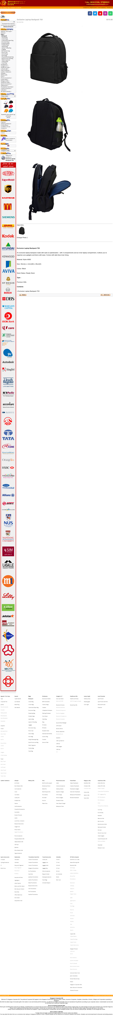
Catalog (4, 7)
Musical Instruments (19, 789)
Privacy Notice (4, 125)
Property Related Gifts (19, 799)
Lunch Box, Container (19, 787)
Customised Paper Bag (7, 40)
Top (1, 7)
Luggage (4, 49)
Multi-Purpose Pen (46, 766)
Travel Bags (44, 830)
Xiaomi (71, 866)
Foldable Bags (5, 45)
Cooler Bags (5, 39)
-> (3, 34)
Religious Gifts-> (5, 81)
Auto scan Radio (60, 698)
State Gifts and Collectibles (76, 907)
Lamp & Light (87, 695)
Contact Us (4, 128)
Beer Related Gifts (19, 762)
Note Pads (17, 839)
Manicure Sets (101, 785)
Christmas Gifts (87, 764)
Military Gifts (4, 75)
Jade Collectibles (73, 899)
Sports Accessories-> (6, 84)
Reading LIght (87, 700)
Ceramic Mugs (45, 702)
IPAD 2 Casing (73, 824)
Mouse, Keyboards (60, 721)
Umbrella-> (4, 90)
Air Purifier (17, 760)
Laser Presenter (101, 695)
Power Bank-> (4, 79)
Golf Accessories (18, 776)
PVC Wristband (101, 772)
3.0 (57, 736)
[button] (86, 7)
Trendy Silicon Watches (103, 776)
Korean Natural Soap (74, 901)
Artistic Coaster (101, 764)
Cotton (2, 725)
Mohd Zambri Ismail (74, 893)
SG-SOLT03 (18, 7)
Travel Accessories (46, 814)
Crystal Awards (18, 698)
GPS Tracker (58, 717)
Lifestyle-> (3, 73)
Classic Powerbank (74, 760)
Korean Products (18, 782)
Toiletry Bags (5, 61)
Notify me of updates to (10, 158)
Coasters (44, 704)
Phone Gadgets (59, 770)
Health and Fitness (74, 698)
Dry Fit (2, 727)
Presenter (100, 704)
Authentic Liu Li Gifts (74, 816)
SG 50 (71, 884)
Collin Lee (72, 882)
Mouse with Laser (101, 702)
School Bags (5, 54)
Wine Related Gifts (19, 808)
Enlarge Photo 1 (22, 237)
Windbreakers (4, 710)
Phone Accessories (60, 758)
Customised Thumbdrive (103, 766)
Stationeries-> (4, 85)
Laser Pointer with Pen (103, 700)
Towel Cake (3, 753)
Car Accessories (18, 764)
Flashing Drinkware (46, 708)
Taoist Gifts (86, 770)
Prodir (71, 854)
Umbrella (58, 814)
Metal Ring (17, 702)
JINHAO (71, 839)
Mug (43, 714)
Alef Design (72, 822)
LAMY (71, 843)
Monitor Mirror (59, 719)
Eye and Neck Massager (61, 715)
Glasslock (72, 837)
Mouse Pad (72, 828)
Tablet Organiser (6, 60)
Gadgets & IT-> (5, 66)
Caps (2, 698)
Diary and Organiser (19, 820)
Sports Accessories (5, 814)
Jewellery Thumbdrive (33, 828)
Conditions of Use (5, 126)
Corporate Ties (4, 700)
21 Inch (58, 818)
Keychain (100, 783)
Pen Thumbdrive (32, 838)
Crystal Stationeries (74, 877)
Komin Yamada (73, 891)
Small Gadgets (101, 797)
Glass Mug (44, 712)
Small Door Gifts (101, 758)
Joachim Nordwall (74, 888)
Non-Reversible (4, 712)
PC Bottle (44, 716)
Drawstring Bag (5, 43)
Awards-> (3, 33)
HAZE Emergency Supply (75, 700)
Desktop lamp (87, 698)
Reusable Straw (45, 720)
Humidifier (17, 780)
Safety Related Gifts (19, 801)
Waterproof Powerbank (75, 768)
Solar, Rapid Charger (60, 774)
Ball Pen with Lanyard (47, 760)
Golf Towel (3, 747)
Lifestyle (16, 758)
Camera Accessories (60, 762)
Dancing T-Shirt (4, 721)
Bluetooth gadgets (60, 708)
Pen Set (44, 772)
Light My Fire (73, 845)
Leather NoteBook (74, 826)
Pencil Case (5, 52)
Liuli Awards (17, 700)
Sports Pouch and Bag (7, 58)
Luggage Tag (44, 822)
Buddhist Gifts (87, 760)
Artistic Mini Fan (101, 760)
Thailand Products (74, 910)
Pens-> (3, 76)
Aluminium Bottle (46, 698)
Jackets (2, 702)
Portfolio (16, 826)
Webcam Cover (101, 806)
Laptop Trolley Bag (6, 48)
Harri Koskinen (73, 886)
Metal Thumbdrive (32, 832)
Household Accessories (20, 778)
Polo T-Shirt (3, 723)
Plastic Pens (44, 774)
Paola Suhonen (73, 895)
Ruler (99, 774)
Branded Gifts (73, 820)
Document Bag (5, 42)
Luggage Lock (45, 818)
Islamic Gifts (86, 768)
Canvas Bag (4, 37)
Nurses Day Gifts (73, 702)
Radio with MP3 (59, 700)
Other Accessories (46, 824)
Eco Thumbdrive (32, 824)
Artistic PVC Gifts (101, 762)
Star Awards (17, 704)
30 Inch (58, 824)
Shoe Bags (4, 55)
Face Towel (3, 745)
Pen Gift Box (45, 768)
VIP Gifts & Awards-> (6, 91)
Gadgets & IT (59, 695)
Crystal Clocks (73, 875)
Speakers (58, 726)
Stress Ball (100, 804)
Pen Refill (44, 770)
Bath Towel (3, 743)
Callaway (72, 835)
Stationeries (17, 814)
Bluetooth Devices (60, 702)
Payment (3, 122)
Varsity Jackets (4, 708)
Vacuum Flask (45, 729)
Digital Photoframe (19, 795)
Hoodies (2, 706)
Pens (43, 758)
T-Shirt (2, 719)
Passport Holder (45, 826)
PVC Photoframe (101, 770)
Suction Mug (45, 724)
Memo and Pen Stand (19, 835)
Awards (16, 695)
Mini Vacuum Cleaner (19, 837)
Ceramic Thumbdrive (33, 816)
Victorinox (72, 864)
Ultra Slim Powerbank (75, 766)
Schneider (72, 856)
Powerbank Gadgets (74, 764)
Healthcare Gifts (74, 695)
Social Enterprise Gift (102, 799)
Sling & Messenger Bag (8, 57)
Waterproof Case (60, 776)
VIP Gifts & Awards (74, 814)
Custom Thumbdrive (33, 820)
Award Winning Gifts (74, 818)
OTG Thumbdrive (32, 836)
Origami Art (17, 791)
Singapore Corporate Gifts (76, 905)
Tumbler (44, 726)
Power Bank (73, 758)
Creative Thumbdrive (33, 818)
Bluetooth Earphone (61, 706)
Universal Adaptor (46, 832)
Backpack (13, 7)
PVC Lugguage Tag (101, 768)
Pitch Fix (72, 852)
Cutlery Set (17, 770)
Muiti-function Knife (102, 789)
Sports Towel (3, 751)
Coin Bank (17, 768)
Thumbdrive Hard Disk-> (7, 87)
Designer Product (74, 880)
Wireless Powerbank (74, 770)
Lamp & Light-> (5, 69)
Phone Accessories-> (6, 78)
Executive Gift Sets (19, 828)
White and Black (101, 801)
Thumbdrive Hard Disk (33, 814)
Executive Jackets (4, 704)
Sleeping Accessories (46, 828)
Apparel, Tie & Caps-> (6, 31)
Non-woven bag (6, 51)
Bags (9, 7)
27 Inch (58, 822)
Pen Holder (17, 843)
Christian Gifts (87, 762)
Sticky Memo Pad (18, 845)
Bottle (57, 828)
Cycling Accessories (5, 818)
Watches (16, 806)
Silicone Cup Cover (102, 795)
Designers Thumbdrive (33, 822)
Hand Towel (3, 749)
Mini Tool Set (101, 787)
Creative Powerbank (74, 762)
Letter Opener (18, 833)
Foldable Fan (17, 772)
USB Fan (58, 730)
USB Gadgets (59, 732)
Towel (2, 741)
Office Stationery (18, 841)
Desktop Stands (59, 764)
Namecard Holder (102, 791)
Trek (71, 862)
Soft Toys (16, 804)
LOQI (71, 848)
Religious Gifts (87, 758)
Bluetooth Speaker (60, 712)
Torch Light (86, 702)
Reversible (3, 714)
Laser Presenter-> (5, 70)
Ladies (16, 785)
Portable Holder (59, 772)
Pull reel (99, 793)
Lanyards (3, 717)
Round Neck (3, 730)
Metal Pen (44, 764)
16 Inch (58, 816)
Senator (72, 858)
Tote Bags (72, 850)
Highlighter (17, 830)
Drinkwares (45, 695)
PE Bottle (44, 718)
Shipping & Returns (6, 123)
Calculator (17, 816)
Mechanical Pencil (46, 762)
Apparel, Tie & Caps (5, 695)
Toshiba (72, 860)
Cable (57, 760)
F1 (1, 820)
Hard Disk (30, 826)
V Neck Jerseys (4, 738)
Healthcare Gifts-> (5, 67)
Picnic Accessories (18, 797)
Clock (16, 766)
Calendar (17, 818)
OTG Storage (59, 768)
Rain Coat (58, 830)
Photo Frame (17, 793)
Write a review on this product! (10, 139)
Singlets (2, 736)
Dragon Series (73, 841)
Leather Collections (6, 72)
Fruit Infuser (45, 710)
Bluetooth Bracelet (60, 704)
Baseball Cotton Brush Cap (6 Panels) (8, 115)
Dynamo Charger (60, 766)
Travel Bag (4, 63)
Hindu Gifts (86, 766)
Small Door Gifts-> (5, 82)
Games (16, 774)
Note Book (17, 824)
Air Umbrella (59, 826)
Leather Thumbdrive (33, 830)
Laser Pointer (101, 698)
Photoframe (72, 830)
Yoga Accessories (18, 810)
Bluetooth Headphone (61, 710)
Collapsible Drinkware (47, 706)
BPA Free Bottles (46, 700)
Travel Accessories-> (6, 88)
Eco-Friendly (100, 781)
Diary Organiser (18, 822)
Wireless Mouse (59, 723)
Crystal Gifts (72, 869)
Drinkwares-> (4, 64)
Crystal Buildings (73, 873)
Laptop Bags (5, 46)
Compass (3, 816)
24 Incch (58, 820)
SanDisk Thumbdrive (33, 840)
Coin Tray (100, 779)
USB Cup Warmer (60, 728)
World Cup (3, 822)
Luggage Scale (45, 820)
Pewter (71, 903)
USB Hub (58, 734)
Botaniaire (72, 833)
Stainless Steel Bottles (47, 722)
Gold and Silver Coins (75, 897)
